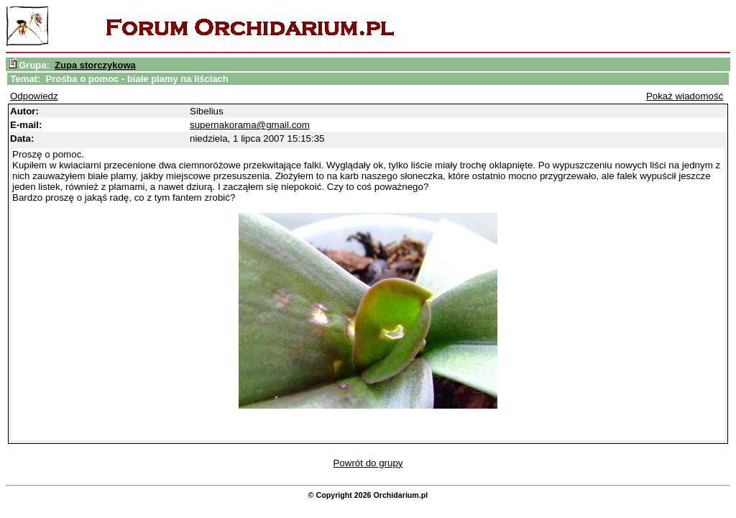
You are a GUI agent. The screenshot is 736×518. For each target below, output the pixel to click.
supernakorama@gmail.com (250, 124)
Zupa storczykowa (95, 65)
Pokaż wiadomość (684, 96)
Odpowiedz (34, 96)
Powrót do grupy (367, 463)
